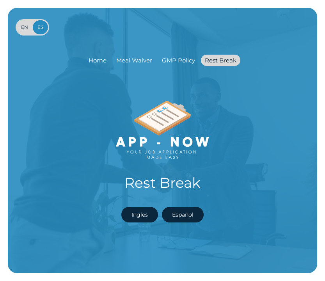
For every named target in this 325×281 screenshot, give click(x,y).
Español (183, 214)
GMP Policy (178, 60)
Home (98, 60)
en (24, 27)
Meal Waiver (134, 60)
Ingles (139, 214)
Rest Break (220, 60)
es (40, 27)
